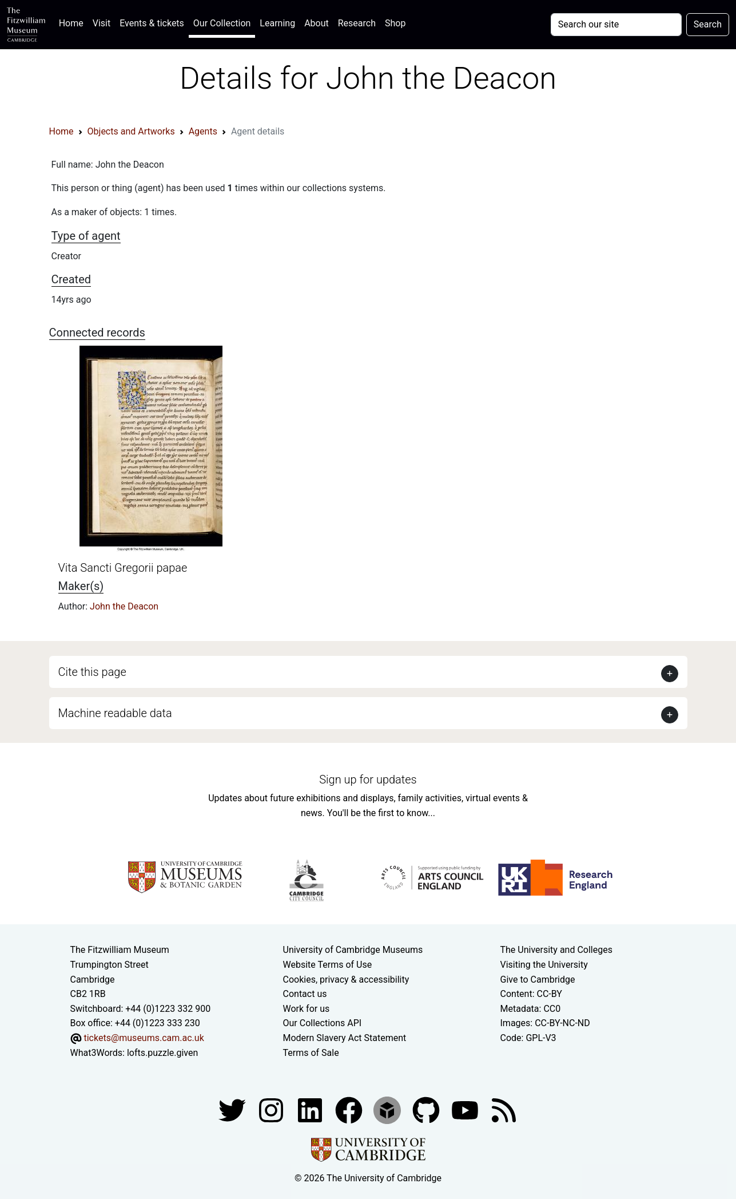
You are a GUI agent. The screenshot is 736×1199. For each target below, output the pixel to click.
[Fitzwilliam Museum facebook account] (311, 1109)
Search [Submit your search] (708, 24)
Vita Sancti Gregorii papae (123, 568)
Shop (395, 23)
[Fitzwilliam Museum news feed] (504, 1109)
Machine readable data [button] (115, 713)
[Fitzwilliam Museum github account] (427, 1109)
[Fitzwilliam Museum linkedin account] (350, 1109)
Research (357, 23)
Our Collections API (322, 1023)
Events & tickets (152, 23)
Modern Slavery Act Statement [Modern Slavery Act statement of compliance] (345, 1037)
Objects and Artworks (131, 131)
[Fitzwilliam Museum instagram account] (272, 1109)
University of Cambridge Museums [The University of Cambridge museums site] (353, 949)
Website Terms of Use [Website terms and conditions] (327, 964)
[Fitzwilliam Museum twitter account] (233, 1109)
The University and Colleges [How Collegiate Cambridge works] (556, 949)
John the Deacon (124, 606)
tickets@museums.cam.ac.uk (143, 1037)
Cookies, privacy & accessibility (346, 979)
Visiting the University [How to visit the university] (544, 964)
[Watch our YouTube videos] (466, 1109)
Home (73, 22)
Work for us (306, 1008)
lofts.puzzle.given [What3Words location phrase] (162, 1052)
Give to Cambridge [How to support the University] (537, 979)
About (316, 23)
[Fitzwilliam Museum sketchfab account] (388, 1109)
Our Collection (221, 23)
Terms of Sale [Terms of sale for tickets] (311, 1052)
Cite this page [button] (92, 672)
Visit (101, 23)
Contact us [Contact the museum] (305, 993)
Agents (203, 131)
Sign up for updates (367, 779)
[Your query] (616, 24)
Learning (277, 23)
